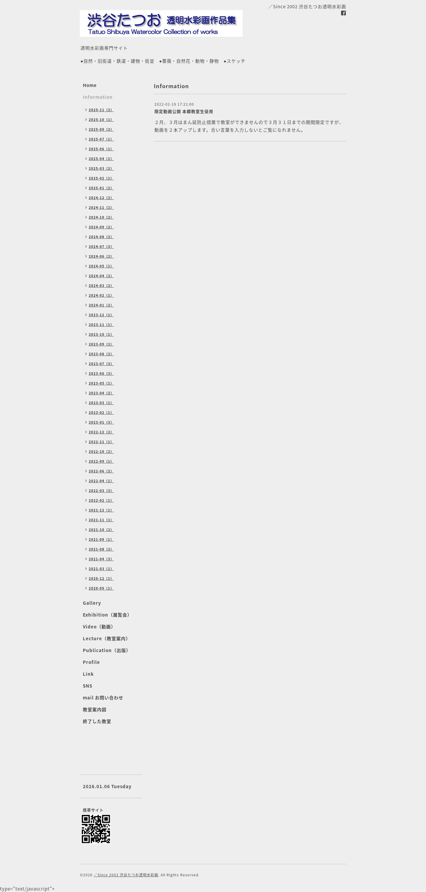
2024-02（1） (101, 295)
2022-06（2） (101, 471)
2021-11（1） (101, 519)
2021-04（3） (101, 559)
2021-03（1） (101, 568)
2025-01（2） (101, 188)
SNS (87, 686)
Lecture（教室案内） (106, 638)
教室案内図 (94, 709)
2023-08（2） (101, 354)
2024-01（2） (101, 305)
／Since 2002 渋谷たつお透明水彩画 (126, 875)
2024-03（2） (101, 285)
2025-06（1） (101, 148)
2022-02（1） (101, 500)
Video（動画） (99, 626)
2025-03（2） (101, 168)
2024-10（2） (101, 217)
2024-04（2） (101, 275)
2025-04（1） (101, 158)
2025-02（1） (101, 178)
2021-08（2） (101, 549)
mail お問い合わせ (103, 697)
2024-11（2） (101, 207)
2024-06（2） (101, 256)
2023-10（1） (101, 334)
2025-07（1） (101, 139)
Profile (91, 662)
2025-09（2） (101, 129)
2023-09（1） (101, 344)
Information (98, 97)
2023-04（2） (101, 393)
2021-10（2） (101, 529)
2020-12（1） (101, 578)
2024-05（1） (101, 266)
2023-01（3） (101, 422)
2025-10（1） (101, 119)
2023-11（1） (101, 324)
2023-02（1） (101, 412)
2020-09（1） (101, 588)
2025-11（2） (101, 109)
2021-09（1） (101, 539)
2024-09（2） (101, 227)
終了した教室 (97, 721)
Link (88, 674)
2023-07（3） (101, 363)
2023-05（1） (101, 383)
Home (90, 85)
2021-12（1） (101, 510)
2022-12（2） (101, 432)
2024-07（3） (101, 246)
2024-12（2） (101, 197)
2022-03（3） (101, 490)
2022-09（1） (101, 461)
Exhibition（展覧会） (107, 615)
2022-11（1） (101, 441)
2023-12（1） (101, 314)
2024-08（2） (101, 236)
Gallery (92, 603)
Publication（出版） (107, 650)
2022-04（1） (101, 480)
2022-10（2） (101, 451)
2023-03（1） (101, 402)
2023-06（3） (101, 373)
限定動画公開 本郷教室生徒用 (183, 111)
